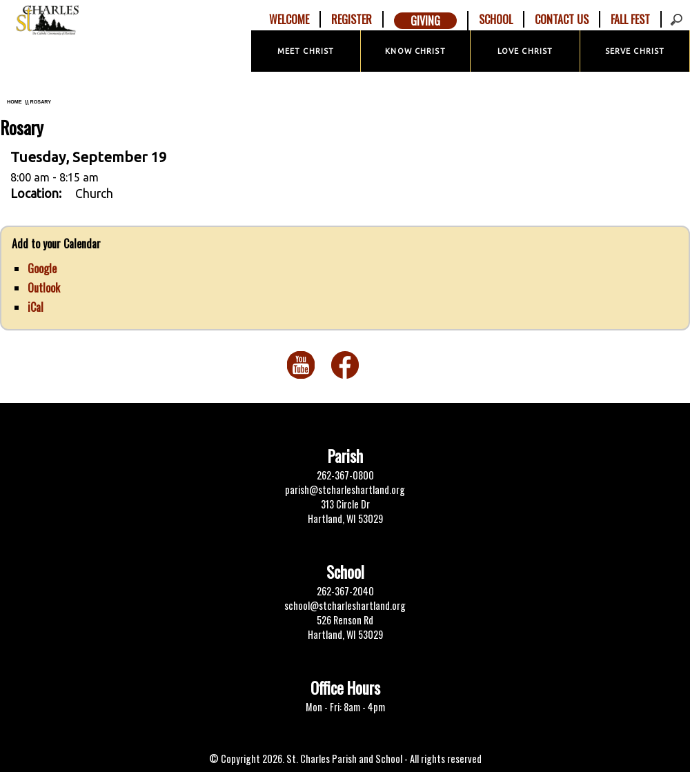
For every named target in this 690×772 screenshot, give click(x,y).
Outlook (44, 287)
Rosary (40, 102)
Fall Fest (630, 19)
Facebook (345, 365)
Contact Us (562, 19)
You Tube (301, 365)
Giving (425, 20)
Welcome (289, 19)
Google (42, 268)
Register (351, 19)
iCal (35, 307)
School (496, 19)
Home (14, 102)
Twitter (389, 365)
